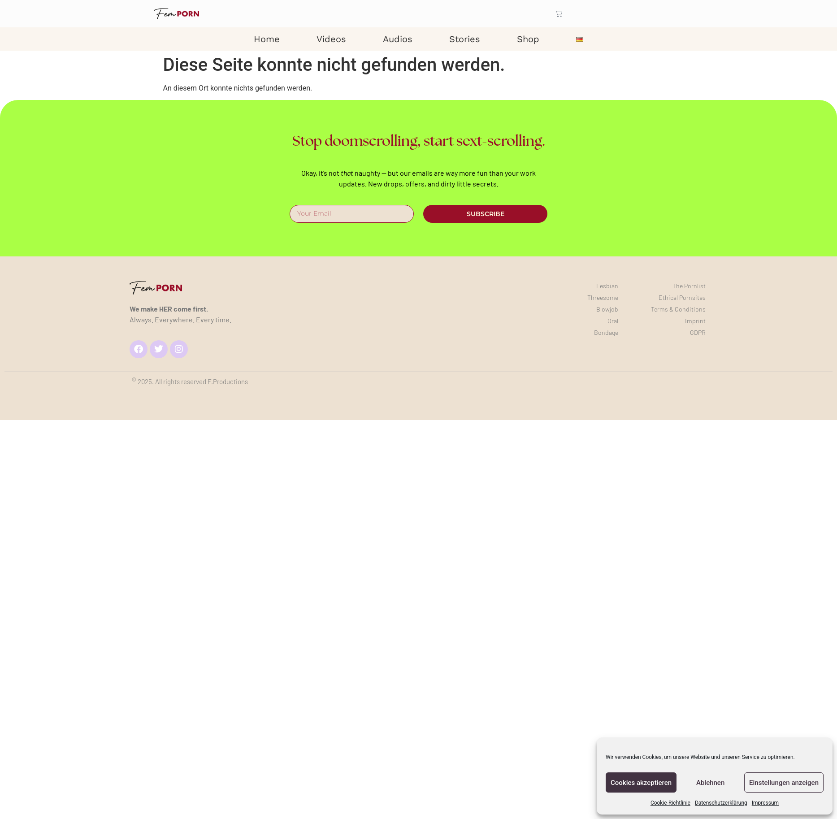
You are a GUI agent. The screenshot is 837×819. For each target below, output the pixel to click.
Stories (464, 39)
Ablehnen (710, 783)
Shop (528, 39)
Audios (397, 39)
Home (267, 39)
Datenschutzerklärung (721, 803)
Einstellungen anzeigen (784, 783)
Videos (331, 39)
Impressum (765, 803)
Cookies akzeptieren (641, 783)
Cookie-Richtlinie (670, 803)
